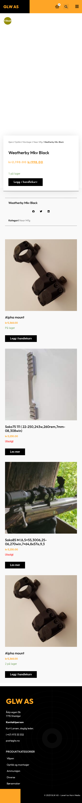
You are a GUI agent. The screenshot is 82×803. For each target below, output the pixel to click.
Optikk (18, 142)
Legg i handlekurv (25, 182)
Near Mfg (38, 142)
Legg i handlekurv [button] (21, 338)
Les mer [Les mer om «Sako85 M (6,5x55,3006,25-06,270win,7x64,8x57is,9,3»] (15, 565)
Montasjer (27, 142)
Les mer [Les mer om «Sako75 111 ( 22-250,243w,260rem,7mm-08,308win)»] (15, 451)
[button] (66, 6)
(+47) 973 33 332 (15, 734)
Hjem (10, 142)
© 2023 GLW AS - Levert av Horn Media (62, 795)
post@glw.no (13, 740)
